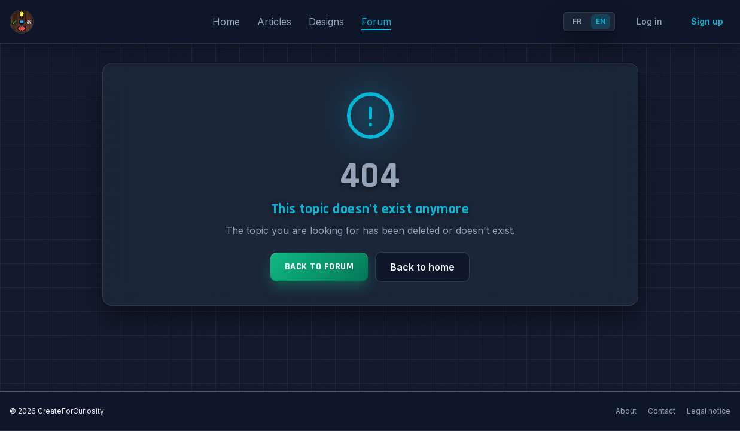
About (627, 410)
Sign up (707, 21)
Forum (376, 22)
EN (600, 21)
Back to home (422, 267)
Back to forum (319, 266)
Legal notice (708, 410)
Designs (328, 22)
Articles (275, 22)
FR (576, 21)
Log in (649, 21)
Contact (662, 410)
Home (227, 22)
